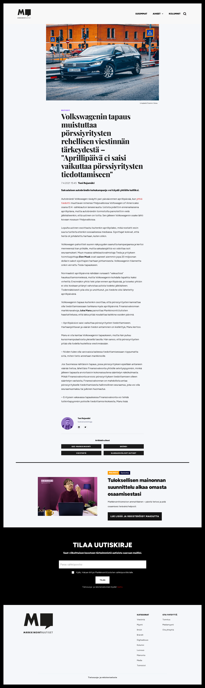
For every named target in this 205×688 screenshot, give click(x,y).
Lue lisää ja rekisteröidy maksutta (134, 516)
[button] (158, 13)
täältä (119, 587)
